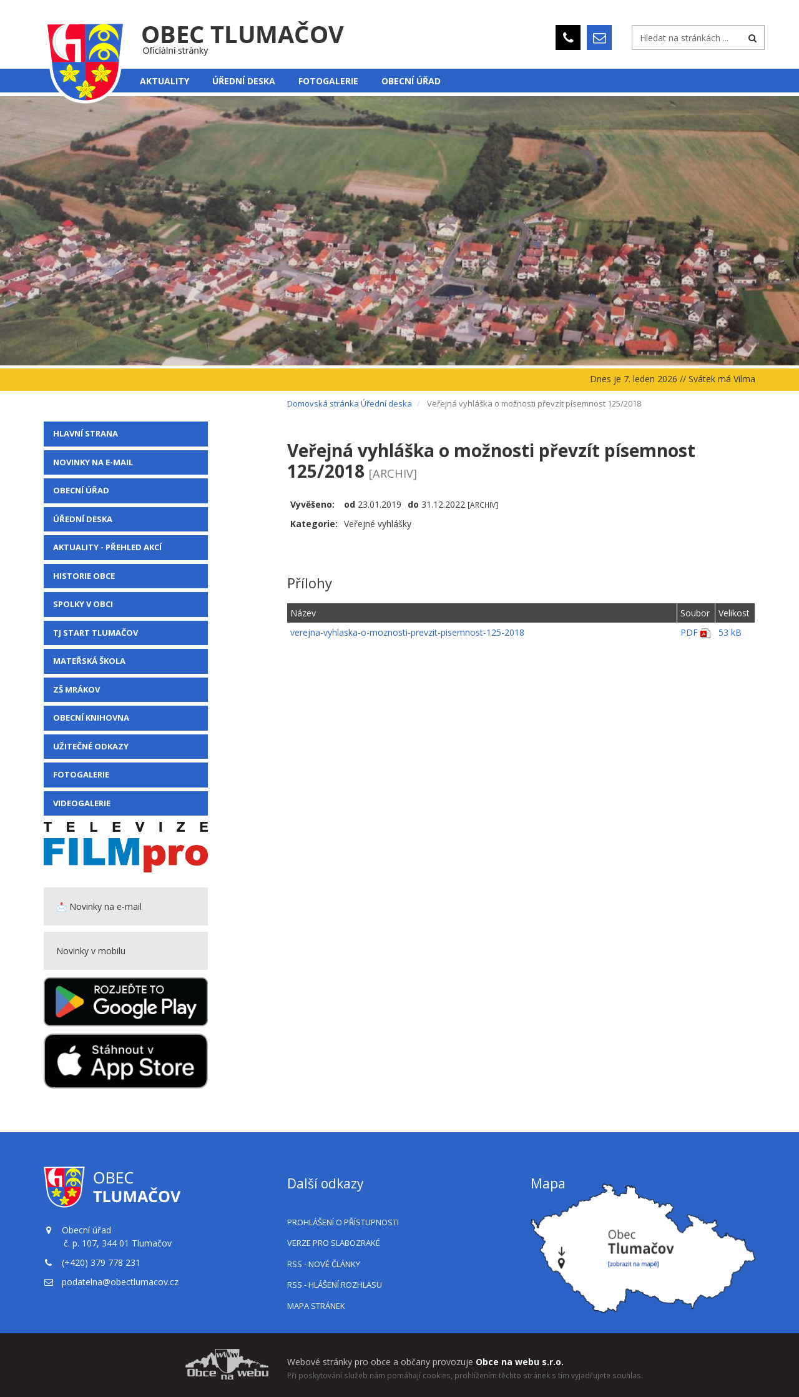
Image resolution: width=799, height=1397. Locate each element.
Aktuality (164, 81)
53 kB (730, 632)
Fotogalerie (328, 81)
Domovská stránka (323, 403)
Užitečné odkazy (91, 746)
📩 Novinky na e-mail (99, 906)
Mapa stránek (316, 1305)
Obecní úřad (411, 81)
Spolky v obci (83, 604)
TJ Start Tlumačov (95, 632)
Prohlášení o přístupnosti (343, 1222)
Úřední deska (243, 81)
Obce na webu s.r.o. (520, 1362)
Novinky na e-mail (93, 462)
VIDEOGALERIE (81, 803)
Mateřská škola (89, 660)
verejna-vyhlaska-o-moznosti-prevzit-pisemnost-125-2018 (407, 632)
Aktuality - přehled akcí (107, 547)
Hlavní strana (85, 433)
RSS (323, 1264)
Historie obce (84, 575)
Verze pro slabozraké (333, 1242)
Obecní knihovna (91, 717)
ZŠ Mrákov (76, 689)
